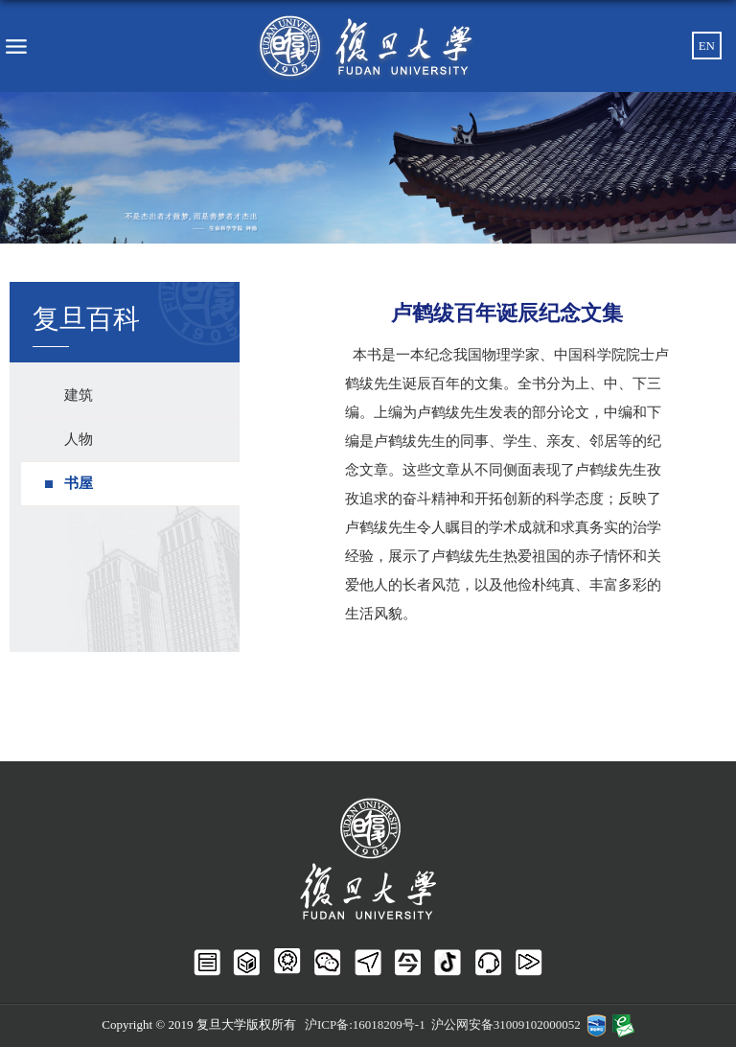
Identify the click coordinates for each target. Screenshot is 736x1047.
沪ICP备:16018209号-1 (365, 1024)
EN (707, 45)
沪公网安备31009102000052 (506, 1024)
